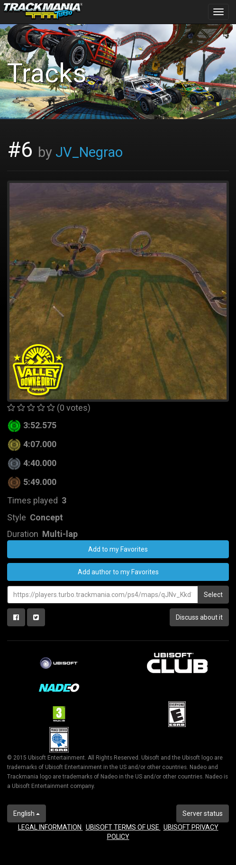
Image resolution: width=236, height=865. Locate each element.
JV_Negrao (89, 152)
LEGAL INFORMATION (50, 827)
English (26, 813)
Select (213, 594)
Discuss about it (199, 617)
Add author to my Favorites (118, 572)
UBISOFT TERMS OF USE (123, 827)
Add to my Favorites (118, 549)
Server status (202, 813)
